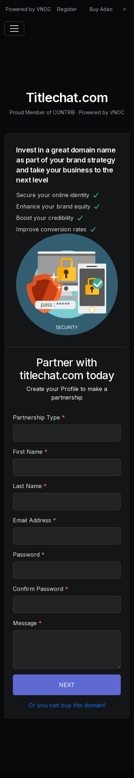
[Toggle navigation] (14, 28)
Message (27, 623)
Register (67, 9)
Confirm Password (40, 588)
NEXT (67, 684)
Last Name (30, 486)
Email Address (34, 520)
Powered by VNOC (28, 9)
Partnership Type (39, 417)
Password (29, 554)
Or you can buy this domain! (67, 705)
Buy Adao (101, 9)
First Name (30, 451)
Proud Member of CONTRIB (42, 112)
